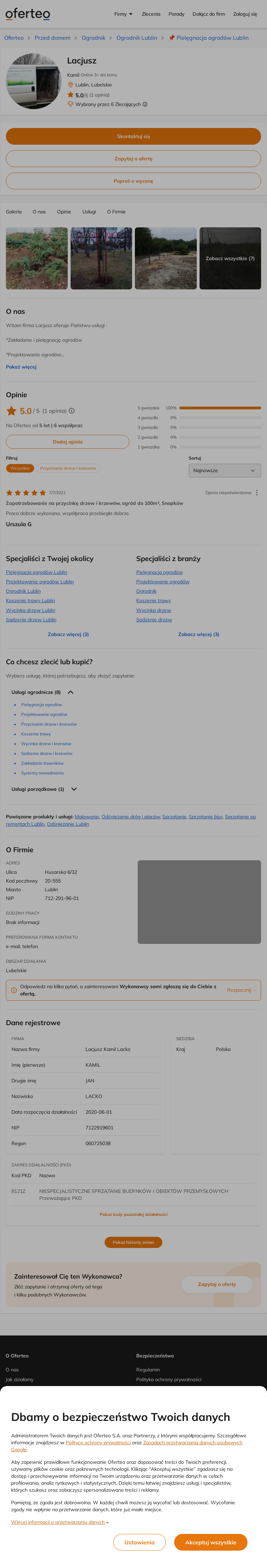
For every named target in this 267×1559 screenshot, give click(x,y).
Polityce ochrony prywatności (98, 1442)
